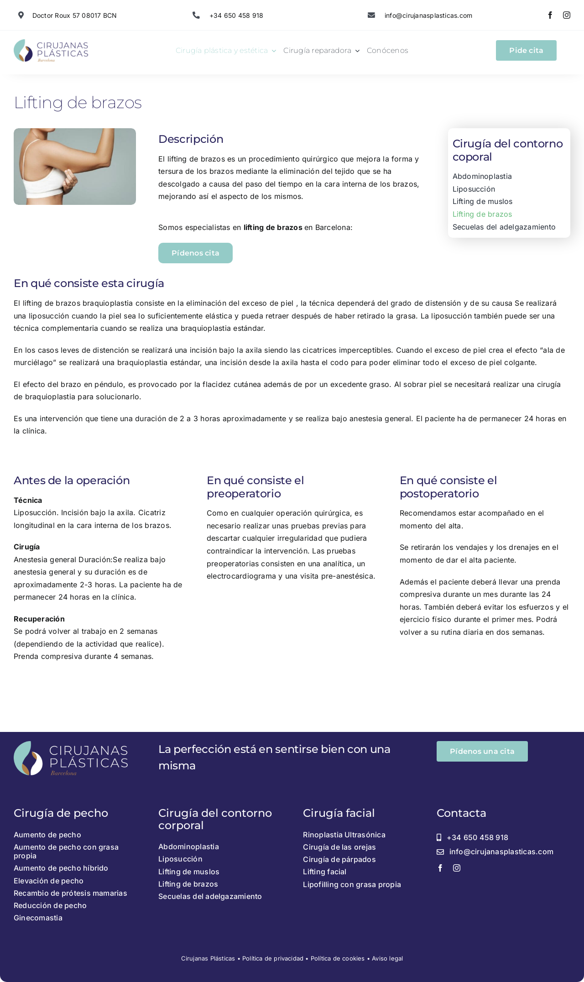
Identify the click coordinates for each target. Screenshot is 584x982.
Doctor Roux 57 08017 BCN (74, 15)
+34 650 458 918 (236, 15)
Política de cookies (338, 958)
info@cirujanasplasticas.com (428, 15)
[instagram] (566, 15)
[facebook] (550, 15)
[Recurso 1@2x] (51, 42)
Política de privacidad (272, 958)
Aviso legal (387, 958)
